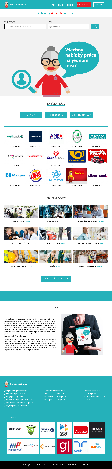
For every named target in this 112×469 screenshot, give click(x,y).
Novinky (30, 115)
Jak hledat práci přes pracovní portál (18, 399)
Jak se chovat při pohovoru (15, 393)
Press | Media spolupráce (54, 399)
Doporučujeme (56, 115)
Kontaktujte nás (90, 393)
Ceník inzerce (89, 399)
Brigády (70, 5)
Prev (7, 69)
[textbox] (69, 27)
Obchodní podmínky (92, 390)
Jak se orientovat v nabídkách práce (18, 402)
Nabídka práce (57, 5)
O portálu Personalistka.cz (54, 390)
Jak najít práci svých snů (13, 396)
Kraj (50, 22)
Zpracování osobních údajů (94, 396)
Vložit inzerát (83, 5)
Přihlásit (99, 5)
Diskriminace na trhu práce (55, 396)
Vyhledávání (10, 22)
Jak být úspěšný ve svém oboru (16, 405)
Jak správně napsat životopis (15, 390)
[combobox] (68, 26)
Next (104, 69)
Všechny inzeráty (81, 115)
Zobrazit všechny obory (56, 278)
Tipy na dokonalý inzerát (54, 393)
